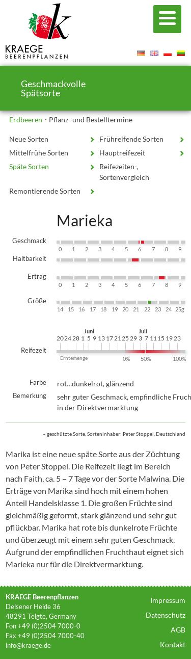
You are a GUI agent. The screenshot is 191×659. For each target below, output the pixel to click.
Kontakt (172, 644)
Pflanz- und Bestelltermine (90, 119)
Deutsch (141, 53)
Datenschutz (165, 615)
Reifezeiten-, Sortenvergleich (124, 171)
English (154, 53)
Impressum (167, 600)
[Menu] (167, 19)
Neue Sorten (28, 139)
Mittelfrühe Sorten (38, 152)
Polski (167, 53)
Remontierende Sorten (44, 191)
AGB (178, 629)
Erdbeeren (25, 119)
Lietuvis (180, 53)
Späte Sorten (29, 166)
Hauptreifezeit (122, 152)
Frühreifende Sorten (131, 139)
